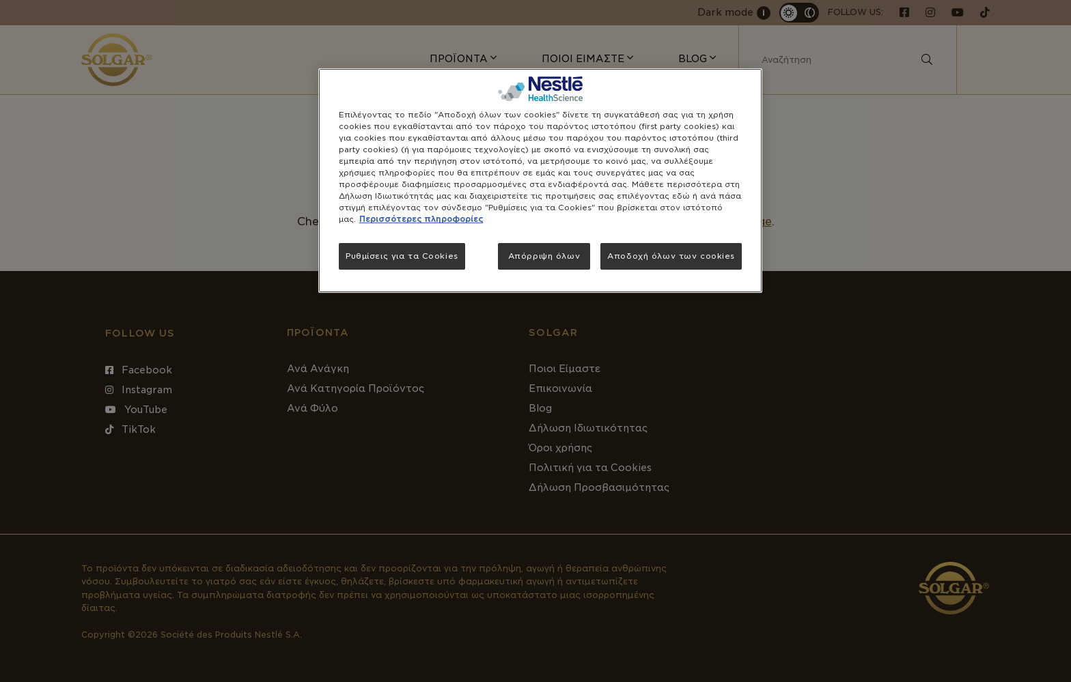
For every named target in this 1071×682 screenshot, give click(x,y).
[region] (540, 181)
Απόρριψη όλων (544, 256)
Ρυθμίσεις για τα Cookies (402, 256)
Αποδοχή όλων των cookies (671, 256)
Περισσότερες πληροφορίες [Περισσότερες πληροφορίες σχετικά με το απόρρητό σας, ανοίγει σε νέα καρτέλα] (421, 219)
